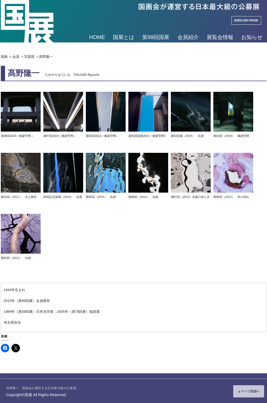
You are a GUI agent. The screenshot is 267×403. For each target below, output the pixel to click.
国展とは (123, 37)
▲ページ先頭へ (249, 391)
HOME (97, 37)
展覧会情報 (220, 37)
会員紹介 (188, 37)
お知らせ (251, 37)
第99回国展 (155, 37)
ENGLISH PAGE (246, 20)
